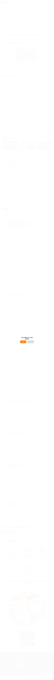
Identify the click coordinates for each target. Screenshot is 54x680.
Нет (31, 341)
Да (23, 341)
